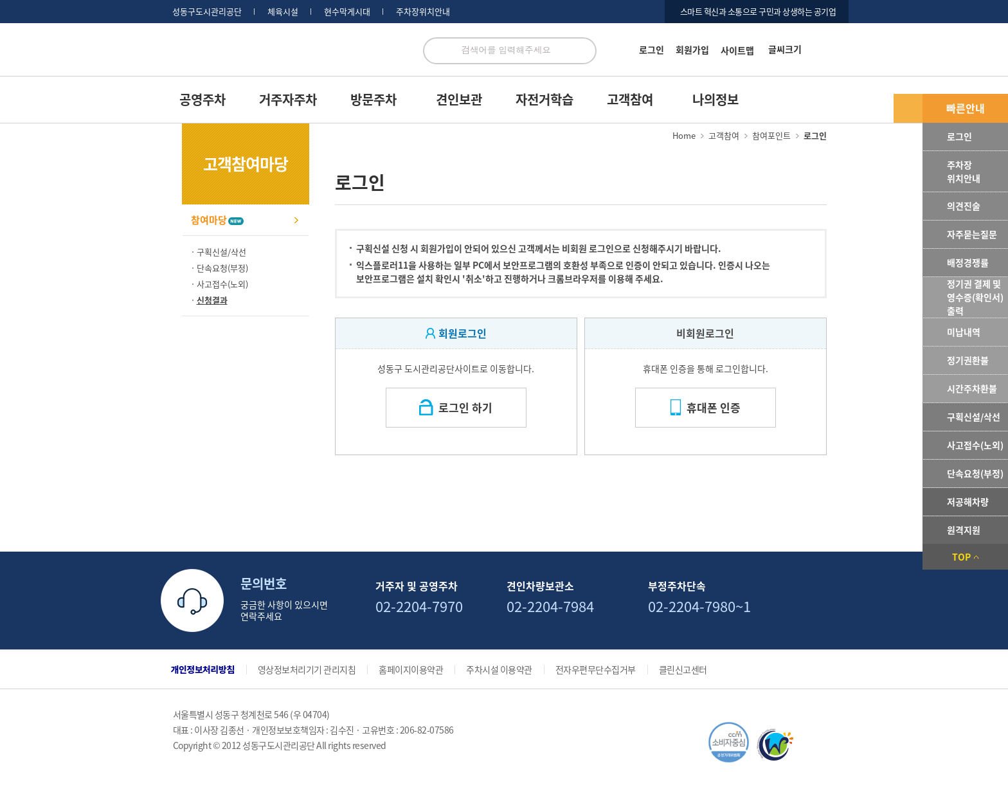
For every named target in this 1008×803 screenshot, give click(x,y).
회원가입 (692, 49)
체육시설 (282, 11)
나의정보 (715, 99)
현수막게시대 (347, 11)
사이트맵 (737, 50)
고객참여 (630, 99)
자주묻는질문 (972, 234)
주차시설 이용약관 (499, 669)
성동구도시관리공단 (207, 11)
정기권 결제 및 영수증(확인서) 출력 (975, 297)
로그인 (651, 49)
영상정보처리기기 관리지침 (307, 669)
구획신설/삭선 (973, 416)
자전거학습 (544, 99)
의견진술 (963, 205)
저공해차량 (968, 501)
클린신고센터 (683, 669)
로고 (286, 57)
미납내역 (963, 331)
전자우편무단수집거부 (595, 669)
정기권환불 (968, 360)
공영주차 (202, 99)
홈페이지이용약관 (411, 669)
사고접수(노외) (975, 444)
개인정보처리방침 (203, 669)
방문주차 (373, 99)
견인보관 (459, 99)
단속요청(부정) (975, 473)
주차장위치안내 (423, 11)
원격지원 (963, 529)
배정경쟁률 (968, 262)
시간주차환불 (972, 388)
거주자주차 (288, 99)
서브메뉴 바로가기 (0, 0)
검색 (583, 50)
